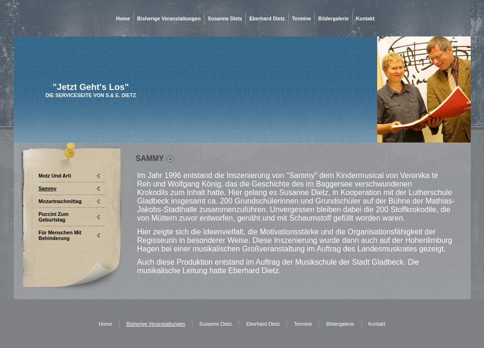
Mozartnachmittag (60, 201)
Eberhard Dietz (267, 18)
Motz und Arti (55, 175)
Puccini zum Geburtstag (54, 217)
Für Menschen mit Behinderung (60, 235)
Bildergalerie (333, 18)
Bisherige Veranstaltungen (168, 18)
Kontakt (365, 18)
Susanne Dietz (225, 18)
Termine (301, 18)
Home (123, 18)
